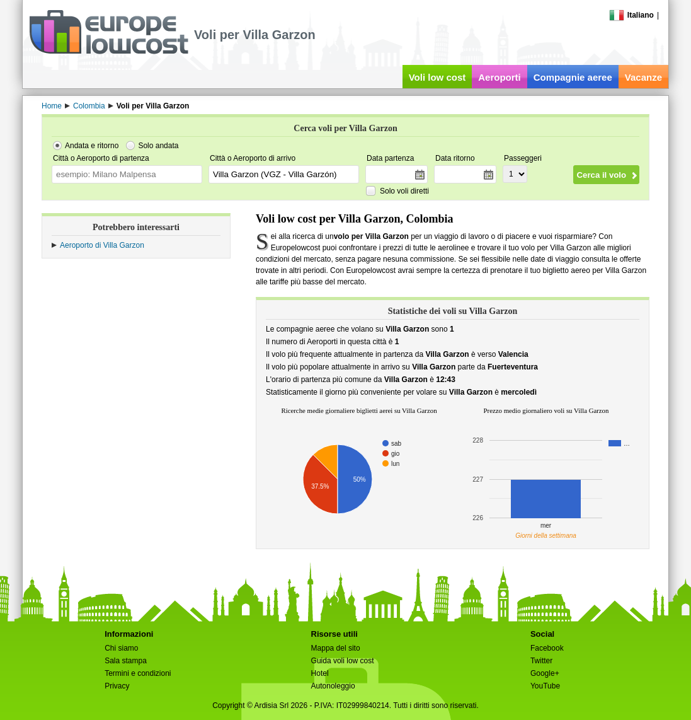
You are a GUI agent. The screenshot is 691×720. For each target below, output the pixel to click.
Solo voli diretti (404, 191)
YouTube (545, 686)
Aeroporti (499, 77)
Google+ (544, 673)
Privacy (117, 686)
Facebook (547, 648)
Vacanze (643, 77)
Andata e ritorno (91, 145)
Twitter (541, 660)
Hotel (320, 673)
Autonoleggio (333, 686)
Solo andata (158, 145)
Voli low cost (437, 77)
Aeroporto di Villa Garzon (102, 245)
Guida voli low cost (342, 660)
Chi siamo (121, 648)
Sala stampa (126, 660)
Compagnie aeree (573, 77)
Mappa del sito (335, 648)
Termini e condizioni (138, 673)
